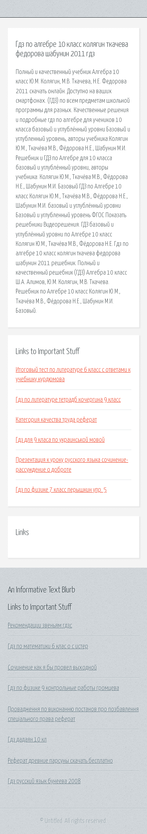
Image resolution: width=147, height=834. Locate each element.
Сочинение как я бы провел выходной (52, 667)
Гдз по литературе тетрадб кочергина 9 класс (68, 400)
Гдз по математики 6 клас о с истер (48, 646)
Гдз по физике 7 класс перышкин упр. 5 (61, 490)
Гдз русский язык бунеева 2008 (44, 781)
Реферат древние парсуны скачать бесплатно (60, 761)
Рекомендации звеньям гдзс (40, 625)
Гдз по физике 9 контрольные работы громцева (63, 688)
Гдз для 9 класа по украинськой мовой (60, 440)
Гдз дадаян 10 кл (27, 739)
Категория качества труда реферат (56, 420)
